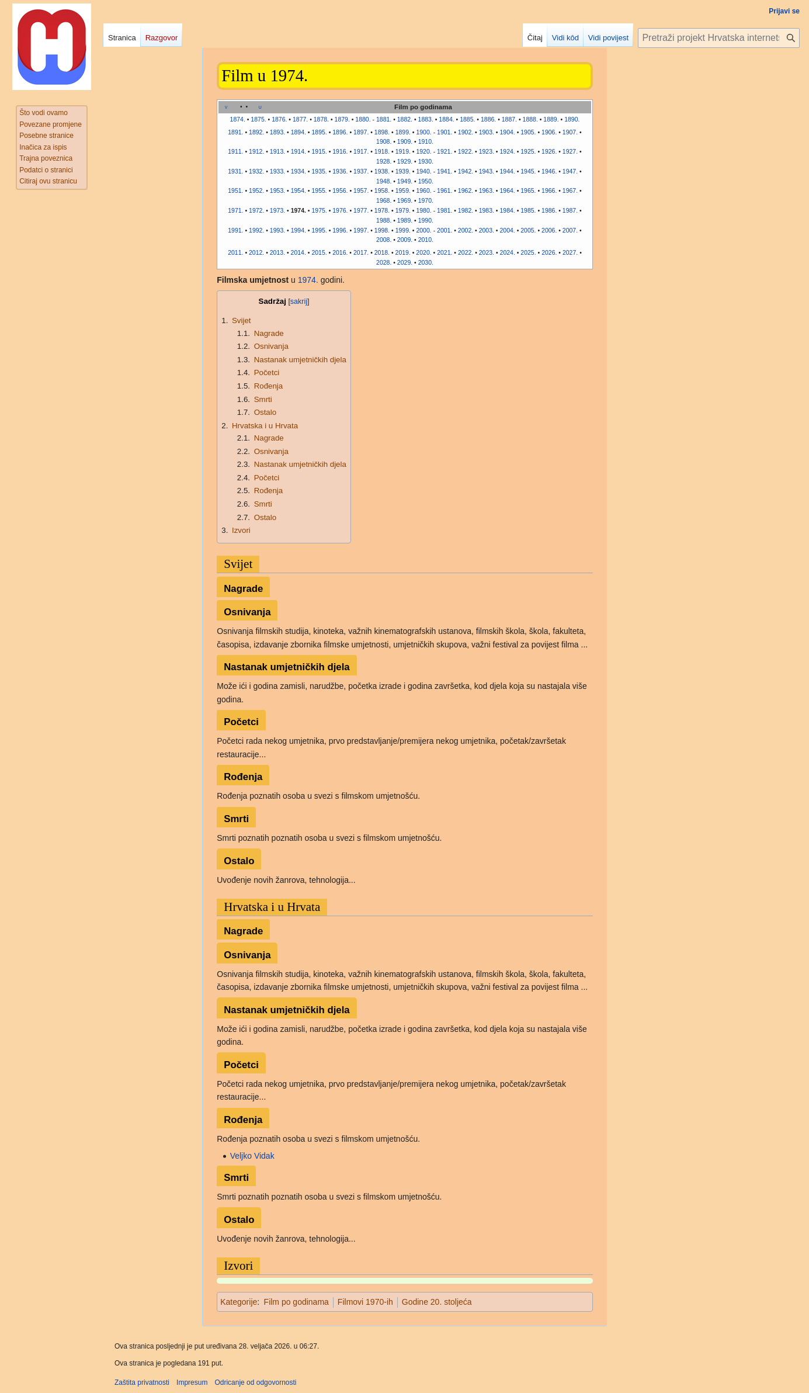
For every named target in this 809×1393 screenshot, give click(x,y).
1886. (488, 119)
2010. (425, 239)
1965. (528, 190)
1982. (465, 210)
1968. (383, 200)
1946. (549, 171)
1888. (530, 119)
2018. (382, 252)
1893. (277, 132)
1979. (403, 210)
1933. (277, 171)
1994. (298, 230)
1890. (571, 119)
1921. (444, 151)
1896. (340, 132)
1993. (277, 230)
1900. (423, 132)
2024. (507, 252)
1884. (446, 119)
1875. (258, 119)
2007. (570, 230)
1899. (403, 132)
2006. (549, 230)
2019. (403, 252)
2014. (298, 252)
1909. (404, 141)
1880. (362, 119)
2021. (444, 252)
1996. (340, 230)
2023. (486, 252)
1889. (550, 119)
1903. (486, 132)
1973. (277, 210)
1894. (298, 132)
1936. (340, 171)
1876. (279, 119)
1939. (403, 171)
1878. (321, 119)
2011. (235, 252)
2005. (528, 230)
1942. (465, 171)
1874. (237, 119)
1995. (319, 230)
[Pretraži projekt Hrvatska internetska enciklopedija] (719, 38)
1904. (507, 132)
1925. (528, 151)
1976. (340, 210)
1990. (425, 220)
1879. (342, 119)
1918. (382, 151)
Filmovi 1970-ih (365, 1302)
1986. (549, 210)
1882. (404, 119)
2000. (423, 230)
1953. (277, 190)
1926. (549, 151)
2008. (383, 239)
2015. (319, 252)
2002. (465, 230)
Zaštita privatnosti (141, 1382)
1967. (570, 190)
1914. (298, 151)
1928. (383, 161)
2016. (340, 252)
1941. (444, 171)
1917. (361, 151)
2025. (528, 252)
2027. (570, 252)
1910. (425, 141)
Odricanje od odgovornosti (255, 1382)
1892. (256, 132)
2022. (465, 252)
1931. (235, 171)
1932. (256, 171)
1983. (486, 210)
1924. (507, 151)
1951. (235, 190)
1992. (256, 230)
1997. (361, 230)
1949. (404, 181)
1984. (507, 210)
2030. (425, 262)
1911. (235, 151)
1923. (486, 151)
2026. (549, 252)
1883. (425, 119)
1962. (465, 190)
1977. (361, 210)
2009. (404, 239)
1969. (404, 200)
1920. (423, 151)
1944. (507, 171)
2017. (361, 252)
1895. (319, 132)
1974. (298, 210)
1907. (570, 132)
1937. (361, 171)
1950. (425, 181)
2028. (383, 262)
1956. (340, 190)
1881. (383, 119)
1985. (528, 210)
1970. (425, 200)
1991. (235, 230)
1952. (256, 190)
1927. (570, 151)
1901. (444, 132)
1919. (403, 151)
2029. (404, 262)
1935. (319, 171)
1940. (423, 171)
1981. (444, 210)
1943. (486, 171)
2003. (486, 230)
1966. (549, 190)
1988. (383, 220)
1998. (382, 230)
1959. (403, 190)
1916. (340, 151)
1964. (507, 190)
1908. (383, 141)
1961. (444, 190)
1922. (465, 151)
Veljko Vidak (252, 1155)
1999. (403, 230)
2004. (507, 230)
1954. (298, 190)
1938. (382, 171)
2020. (423, 252)
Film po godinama (296, 1302)
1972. (256, 210)
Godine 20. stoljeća (437, 1302)
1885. (467, 119)
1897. (361, 132)
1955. (319, 190)
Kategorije (238, 1302)
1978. (382, 210)
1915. (319, 151)
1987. (570, 210)
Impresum (191, 1382)
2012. (256, 252)
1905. (528, 132)
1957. (361, 190)
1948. (383, 181)
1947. (570, 171)
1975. (319, 210)
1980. (423, 210)
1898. (382, 132)
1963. (486, 190)
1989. (404, 220)
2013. (277, 252)
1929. (404, 161)
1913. (277, 151)
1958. (382, 190)
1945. (528, 171)
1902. (465, 132)
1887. (509, 119)
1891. (235, 132)
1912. (256, 151)
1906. (549, 132)
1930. (425, 161)
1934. (298, 171)
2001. (444, 230)
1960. (423, 190)
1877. (300, 119)
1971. (235, 210)
